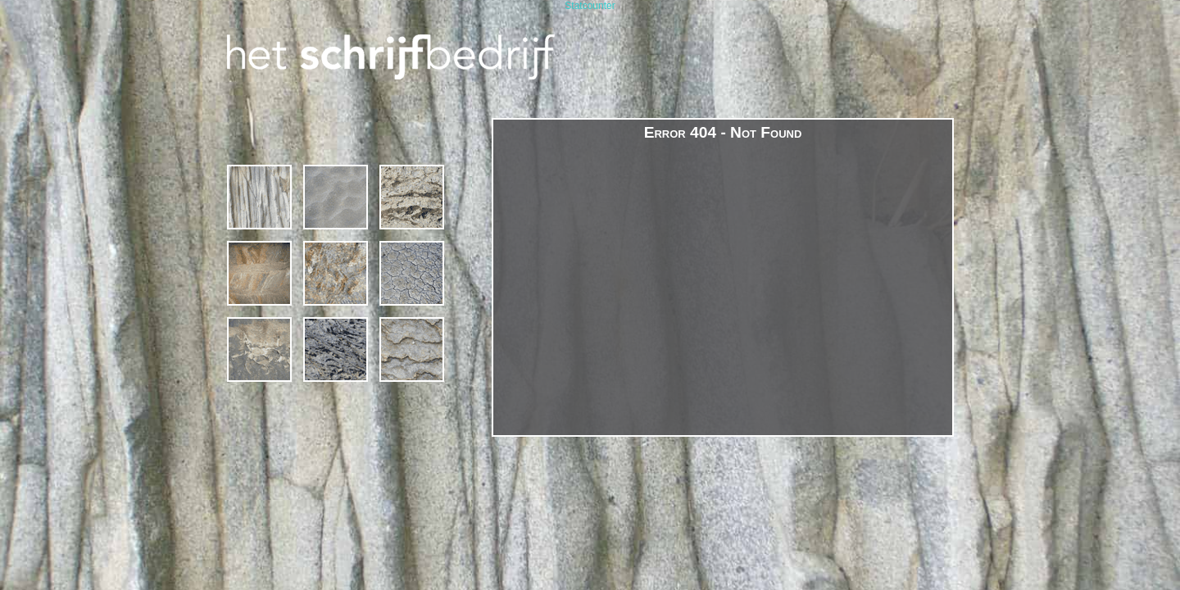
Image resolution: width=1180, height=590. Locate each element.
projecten (259, 273)
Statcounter (590, 5)
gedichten (335, 273)
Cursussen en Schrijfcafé (335, 197)
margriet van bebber (259, 349)
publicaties (335, 349)
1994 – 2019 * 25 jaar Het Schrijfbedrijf (259, 197)
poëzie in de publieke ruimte (411, 273)
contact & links (411, 349)
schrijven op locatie (411, 197)
